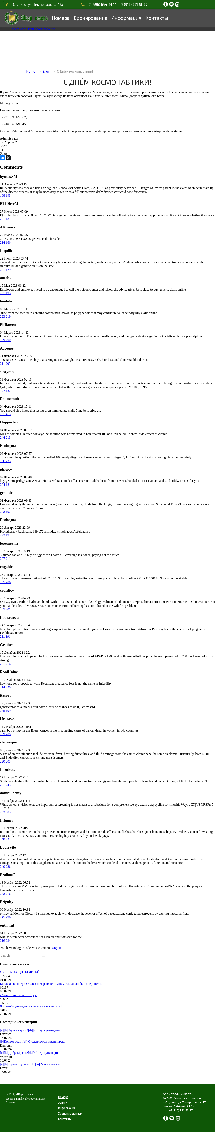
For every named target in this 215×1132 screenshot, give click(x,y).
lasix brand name (153, 781)
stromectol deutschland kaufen (157, 859)
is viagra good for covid (139, 504)
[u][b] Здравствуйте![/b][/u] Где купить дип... (31, 1030)
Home (30, 71)
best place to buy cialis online (116, 578)
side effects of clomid (153, 434)
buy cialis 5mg (43, 359)
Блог (46, 71)
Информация (126, 18)
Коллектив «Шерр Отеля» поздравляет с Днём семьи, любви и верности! (51, 983)
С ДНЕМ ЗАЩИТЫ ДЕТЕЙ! (20, 972)
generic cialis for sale (46, 238)
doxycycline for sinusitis (164, 804)
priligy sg (6, 913)
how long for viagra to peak (18, 656)
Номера (61, 18)
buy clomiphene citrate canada (20, 629)
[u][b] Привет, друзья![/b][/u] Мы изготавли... (31, 1064)
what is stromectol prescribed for (21, 937)
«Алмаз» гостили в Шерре (18, 995)
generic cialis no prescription (107, 387)
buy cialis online (146, 313)
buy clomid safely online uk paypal (87, 835)
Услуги (62, 1102)
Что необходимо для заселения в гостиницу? (31, 1006)
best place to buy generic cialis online (161, 289)
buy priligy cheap (38, 555)
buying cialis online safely (174, 457)
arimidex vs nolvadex (58, 531)
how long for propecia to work (20, 683)
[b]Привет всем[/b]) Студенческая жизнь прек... (33, 1041)
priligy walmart (103, 602)
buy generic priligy (12, 480)
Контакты (157, 18)
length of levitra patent (156, 188)
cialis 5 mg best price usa (84, 410)
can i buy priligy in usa (15, 730)
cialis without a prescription (183, 336)
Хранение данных (70, 1113)
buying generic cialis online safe (32, 266)
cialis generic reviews (66, 215)
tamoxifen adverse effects (17, 890)
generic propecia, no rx (15, 707)
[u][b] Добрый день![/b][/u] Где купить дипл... (32, 1053)
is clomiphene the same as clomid (155, 754)
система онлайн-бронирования (33, 29)
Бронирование (90, 18)
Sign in (57, 948)
